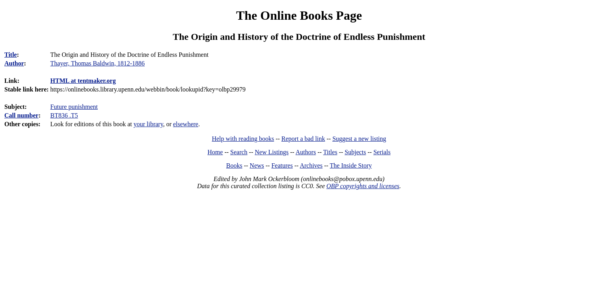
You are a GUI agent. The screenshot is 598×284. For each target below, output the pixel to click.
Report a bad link (303, 138)
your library (148, 124)
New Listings (272, 152)
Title (10, 54)
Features (281, 165)
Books (234, 165)
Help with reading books (243, 138)
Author (14, 63)
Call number (21, 115)
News (257, 165)
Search (239, 152)
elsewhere (185, 124)
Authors (306, 152)
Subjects (355, 152)
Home (215, 152)
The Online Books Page (299, 15)
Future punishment (74, 106)
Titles (330, 152)
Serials (382, 152)
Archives (311, 165)
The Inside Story (351, 165)
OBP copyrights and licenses (362, 186)
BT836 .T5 (64, 115)
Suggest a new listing (359, 138)
